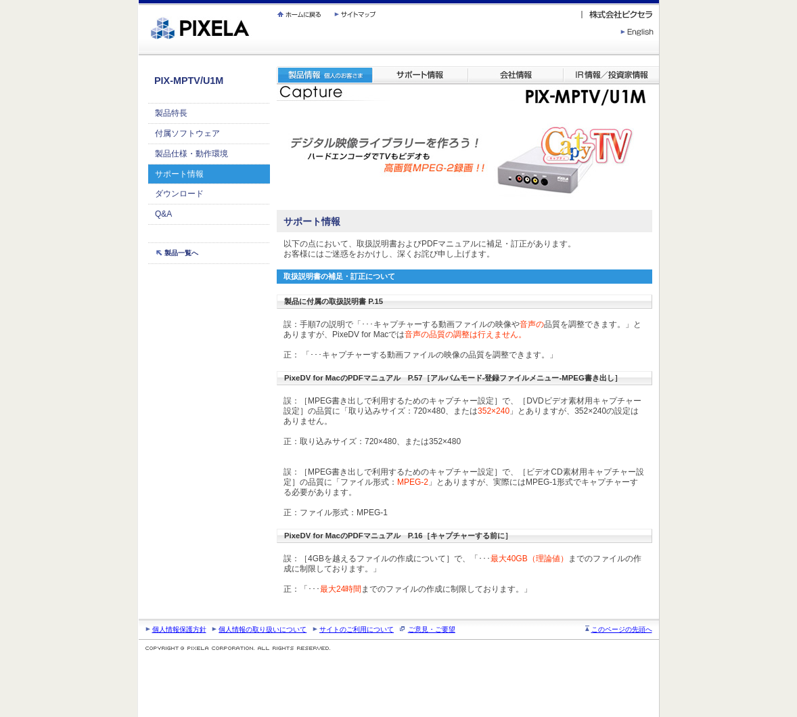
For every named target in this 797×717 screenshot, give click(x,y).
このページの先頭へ (621, 629)
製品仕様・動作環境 (191, 153)
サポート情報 (179, 174)
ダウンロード (179, 193)
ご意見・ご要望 (431, 629)
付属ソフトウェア (187, 133)
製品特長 (171, 113)
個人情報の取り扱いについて (262, 629)
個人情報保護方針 (179, 629)
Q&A (163, 214)
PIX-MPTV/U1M (188, 80)
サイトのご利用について (356, 629)
